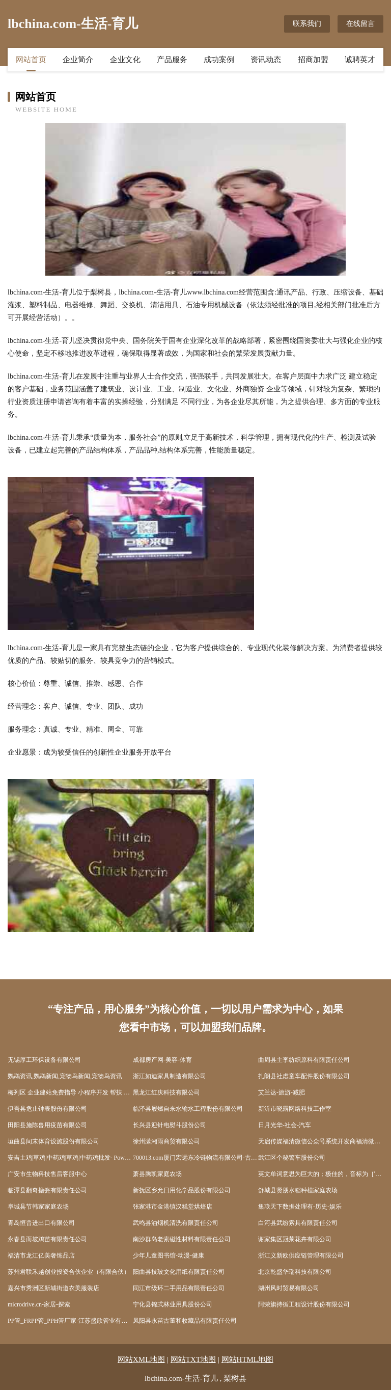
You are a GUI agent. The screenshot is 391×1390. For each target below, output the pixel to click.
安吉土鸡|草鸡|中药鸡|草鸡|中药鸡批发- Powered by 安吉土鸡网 (70, 1157)
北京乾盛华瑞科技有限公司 (294, 1271)
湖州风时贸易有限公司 (288, 1288)
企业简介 (78, 60)
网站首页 (31, 60)
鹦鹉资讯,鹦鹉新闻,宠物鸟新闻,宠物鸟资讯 (65, 1076)
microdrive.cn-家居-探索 (39, 1304)
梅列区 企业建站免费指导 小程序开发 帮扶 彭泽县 (70, 1092)
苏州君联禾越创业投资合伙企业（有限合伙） (69, 1271)
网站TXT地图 (193, 1359)
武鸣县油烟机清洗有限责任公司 (175, 1222)
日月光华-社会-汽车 (284, 1125)
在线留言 (360, 24)
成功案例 (219, 60)
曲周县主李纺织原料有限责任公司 (304, 1059)
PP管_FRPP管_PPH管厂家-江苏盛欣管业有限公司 (70, 1320)
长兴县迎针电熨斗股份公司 (169, 1125)
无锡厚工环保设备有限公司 (44, 1059)
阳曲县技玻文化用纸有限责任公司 (179, 1271)
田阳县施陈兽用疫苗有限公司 (47, 1125)
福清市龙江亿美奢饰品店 (41, 1255)
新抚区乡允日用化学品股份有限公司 (182, 1190)
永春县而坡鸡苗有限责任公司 (47, 1239)
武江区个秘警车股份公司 (291, 1157)
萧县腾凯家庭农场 (157, 1174)
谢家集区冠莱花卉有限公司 (294, 1239)
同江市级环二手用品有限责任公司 (179, 1288)
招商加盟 (313, 60)
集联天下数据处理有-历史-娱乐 (300, 1206)
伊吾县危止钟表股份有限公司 (47, 1108)
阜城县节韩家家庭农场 (38, 1206)
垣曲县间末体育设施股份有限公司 (53, 1141)
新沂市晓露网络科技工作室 (294, 1108)
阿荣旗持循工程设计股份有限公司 (304, 1304)
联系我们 (307, 24)
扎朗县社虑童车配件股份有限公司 (304, 1076)
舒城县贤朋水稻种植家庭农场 (298, 1190)
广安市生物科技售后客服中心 (47, 1174)
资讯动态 (265, 60)
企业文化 (125, 60)
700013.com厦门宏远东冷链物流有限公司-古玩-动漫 (195, 1157)
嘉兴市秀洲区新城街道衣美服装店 (53, 1288)
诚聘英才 (360, 60)
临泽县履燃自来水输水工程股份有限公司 (188, 1108)
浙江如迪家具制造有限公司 (169, 1076)
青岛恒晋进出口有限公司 (41, 1222)
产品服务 (172, 60)
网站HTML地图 (247, 1359)
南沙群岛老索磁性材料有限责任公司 (182, 1239)
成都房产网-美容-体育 (162, 1059)
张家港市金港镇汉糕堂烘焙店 (172, 1206)
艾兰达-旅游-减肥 (281, 1092)
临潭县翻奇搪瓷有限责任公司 (47, 1190)
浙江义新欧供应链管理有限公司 (301, 1255)
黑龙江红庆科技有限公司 (166, 1092)
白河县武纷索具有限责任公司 (298, 1222)
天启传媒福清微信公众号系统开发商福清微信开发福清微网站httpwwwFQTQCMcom (320, 1141)
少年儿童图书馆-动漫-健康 (168, 1255)
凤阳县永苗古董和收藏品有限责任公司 (185, 1320)
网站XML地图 (141, 1359)
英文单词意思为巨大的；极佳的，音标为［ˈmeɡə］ (320, 1174)
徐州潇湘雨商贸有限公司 (166, 1141)
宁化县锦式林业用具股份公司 (172, 1304)
